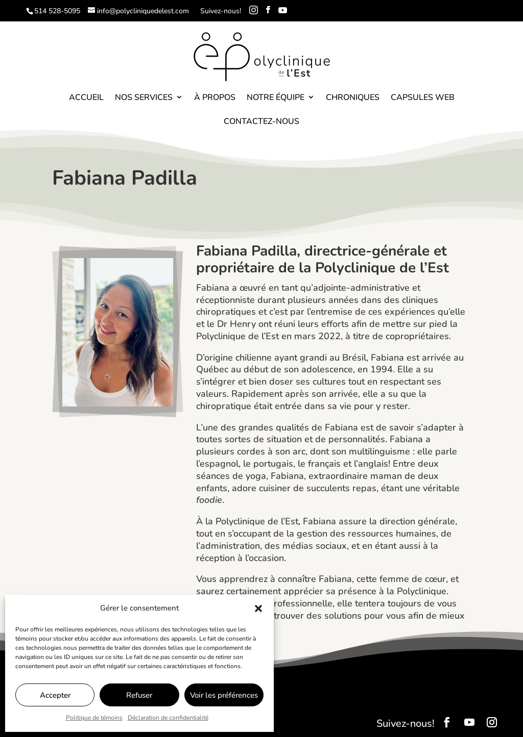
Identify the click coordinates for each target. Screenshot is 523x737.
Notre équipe (275, 97)
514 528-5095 (57, 11)
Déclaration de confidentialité (168, 718)
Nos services (144, 97)
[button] (258, 608)
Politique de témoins (94, 718)
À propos (214, 97)
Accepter (55, 695)
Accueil (86, 97)
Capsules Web (423, 97)
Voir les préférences (224, 695)
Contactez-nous (261, 121)
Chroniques (352, 97)
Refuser (139, 695)
